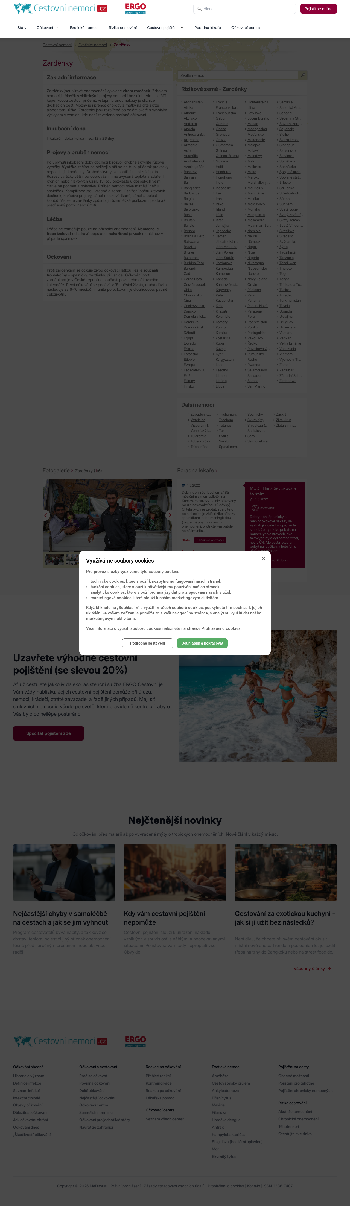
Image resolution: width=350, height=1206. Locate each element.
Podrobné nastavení (147, 643)
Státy (22, 27)
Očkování (45, 27)
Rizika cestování (123, 27)
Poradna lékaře (207, 27)
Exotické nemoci (84, 27)
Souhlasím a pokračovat (202, 643)
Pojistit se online (318, 8)
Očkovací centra (245, 27)
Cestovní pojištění (162, 27)
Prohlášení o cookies (221, 628)
